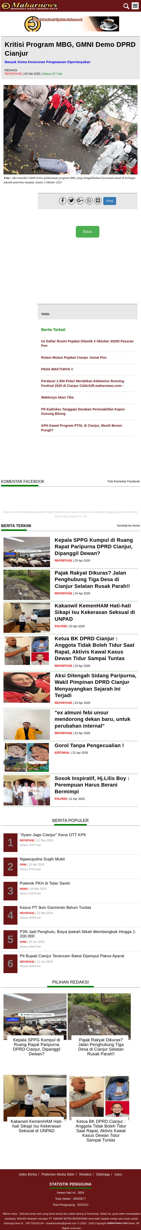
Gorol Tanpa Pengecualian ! (89, 745)
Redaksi (85, 1174)
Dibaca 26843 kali (30, 946)
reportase (14, 73)
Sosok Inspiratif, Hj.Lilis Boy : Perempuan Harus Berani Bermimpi (92, 784)
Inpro (118, 1174)
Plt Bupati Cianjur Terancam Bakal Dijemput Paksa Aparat (72, 956)
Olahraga (103, 1174)
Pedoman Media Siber (58, 1174)
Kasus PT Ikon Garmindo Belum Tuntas (55, 907)
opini (23, 864)
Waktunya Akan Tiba (57, 397)
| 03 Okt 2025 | (33, 73)
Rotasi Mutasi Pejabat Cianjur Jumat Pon (73, 357)
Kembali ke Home (128, 525)
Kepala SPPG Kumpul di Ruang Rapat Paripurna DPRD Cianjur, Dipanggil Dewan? (94, 546)
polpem (61, 626)
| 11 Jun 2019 (44, 961)
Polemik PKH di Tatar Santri (45, 883)
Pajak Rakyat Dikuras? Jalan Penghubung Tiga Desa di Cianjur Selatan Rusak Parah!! (92, 579)
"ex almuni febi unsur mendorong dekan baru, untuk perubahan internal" (92, 719)
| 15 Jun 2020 (36, 942)
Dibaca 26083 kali (30, 966)
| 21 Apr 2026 (76, 799)
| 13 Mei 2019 (44, 913)
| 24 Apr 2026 (81, 593)
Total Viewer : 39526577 (70, 1198)
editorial (62, 752)
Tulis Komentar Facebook (123, 481)
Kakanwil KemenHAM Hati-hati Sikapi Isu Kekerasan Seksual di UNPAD (95, 612)
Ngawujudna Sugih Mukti (42, 859)
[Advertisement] (87, 271)
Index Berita (28, 1174)
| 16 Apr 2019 (35, 864)
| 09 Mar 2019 (37, 888)
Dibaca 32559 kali (30, 893)
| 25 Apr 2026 (81, 560)
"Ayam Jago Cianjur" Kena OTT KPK (53, 835)
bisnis (24, 889)
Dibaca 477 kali (52, 73)
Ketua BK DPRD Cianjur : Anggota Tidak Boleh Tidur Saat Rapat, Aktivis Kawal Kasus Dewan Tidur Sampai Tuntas (101, 1130)
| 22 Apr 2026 (81, 733)
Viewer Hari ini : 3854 (70, 1192)
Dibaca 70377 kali (30, 845)
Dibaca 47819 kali (30, 869)
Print (109, 201)
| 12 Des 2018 (44, 840)
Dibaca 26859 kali (30, 917)
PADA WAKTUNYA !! (57, 369)
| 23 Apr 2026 (76, 626)
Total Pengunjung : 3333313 (70, 1204)
